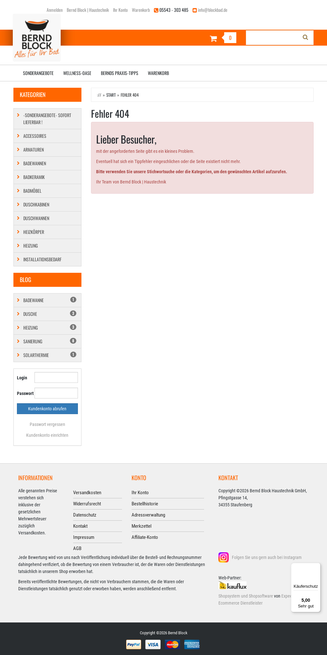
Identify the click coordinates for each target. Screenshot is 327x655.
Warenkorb (141, 9)
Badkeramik (34, 177)
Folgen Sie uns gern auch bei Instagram (267, 557)
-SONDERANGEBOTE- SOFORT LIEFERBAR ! (47, 118)
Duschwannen (36, 218)
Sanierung (49, 341)
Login (22, 377)
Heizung (30, 245)
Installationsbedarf (42, 259)
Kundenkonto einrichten (47, 435)
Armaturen (33, 149)
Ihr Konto (120, 9)
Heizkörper (33, 231)
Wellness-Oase (77, 73)
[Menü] (317, 566)
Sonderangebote (38, 73)
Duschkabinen (36, 204)
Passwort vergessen (47, 424)
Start (111, 95)
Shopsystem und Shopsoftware (245, 596)
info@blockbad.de (212, 9)
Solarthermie (49, 355)
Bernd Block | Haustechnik (88, 9)
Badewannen (34, 163)
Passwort (23, 393)
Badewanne (49, 300)
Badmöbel (32, 190)
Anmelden (55, 9)
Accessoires (34, 135)
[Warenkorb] (202, 38)
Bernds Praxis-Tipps (119, 73)
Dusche (49, 313)
